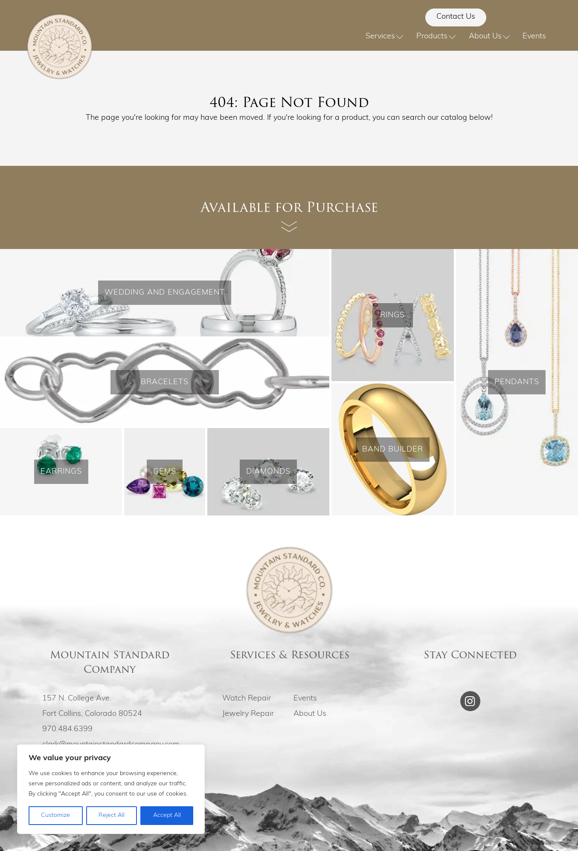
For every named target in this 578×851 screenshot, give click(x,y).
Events (534, 36)
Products (436, 36)
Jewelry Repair (248, 714)
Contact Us (455, 17)
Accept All (167, 815)
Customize (55, 815)
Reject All (112, 815)
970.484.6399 (67, 729)
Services (385, 36)
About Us (489, 36)
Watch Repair (246, 699)
